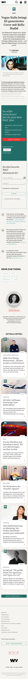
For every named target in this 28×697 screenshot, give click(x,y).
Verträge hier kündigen (9, 632)
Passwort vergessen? (10, 188)
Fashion (5, 273)
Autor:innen (5, 619)
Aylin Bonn (15, 50)
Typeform (7, 149)
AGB (2, 625)
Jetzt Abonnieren (14, 643)
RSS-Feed (4, 628)
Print (13, 273)
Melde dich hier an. (16, 258)
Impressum (5, 614)
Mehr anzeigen (14, 596)
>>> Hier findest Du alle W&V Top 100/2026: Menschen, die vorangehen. (16, 221)
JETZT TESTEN (14, 139)
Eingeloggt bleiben (12, 199)
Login (14, 194)
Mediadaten (5, 630)
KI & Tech (5, 282)
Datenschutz (5, 621)
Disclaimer (5, 617)
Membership (6, 279)
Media (16, 279)
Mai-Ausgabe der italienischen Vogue (13, 82)
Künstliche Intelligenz (10, 276)
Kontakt (4, 612)
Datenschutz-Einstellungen (11, 623)
